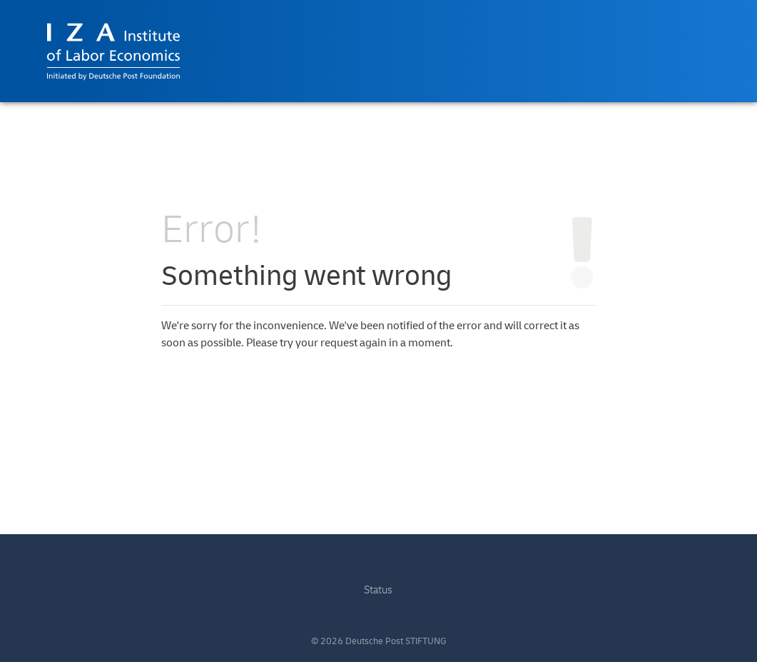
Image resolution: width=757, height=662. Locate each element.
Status (378, 590)
